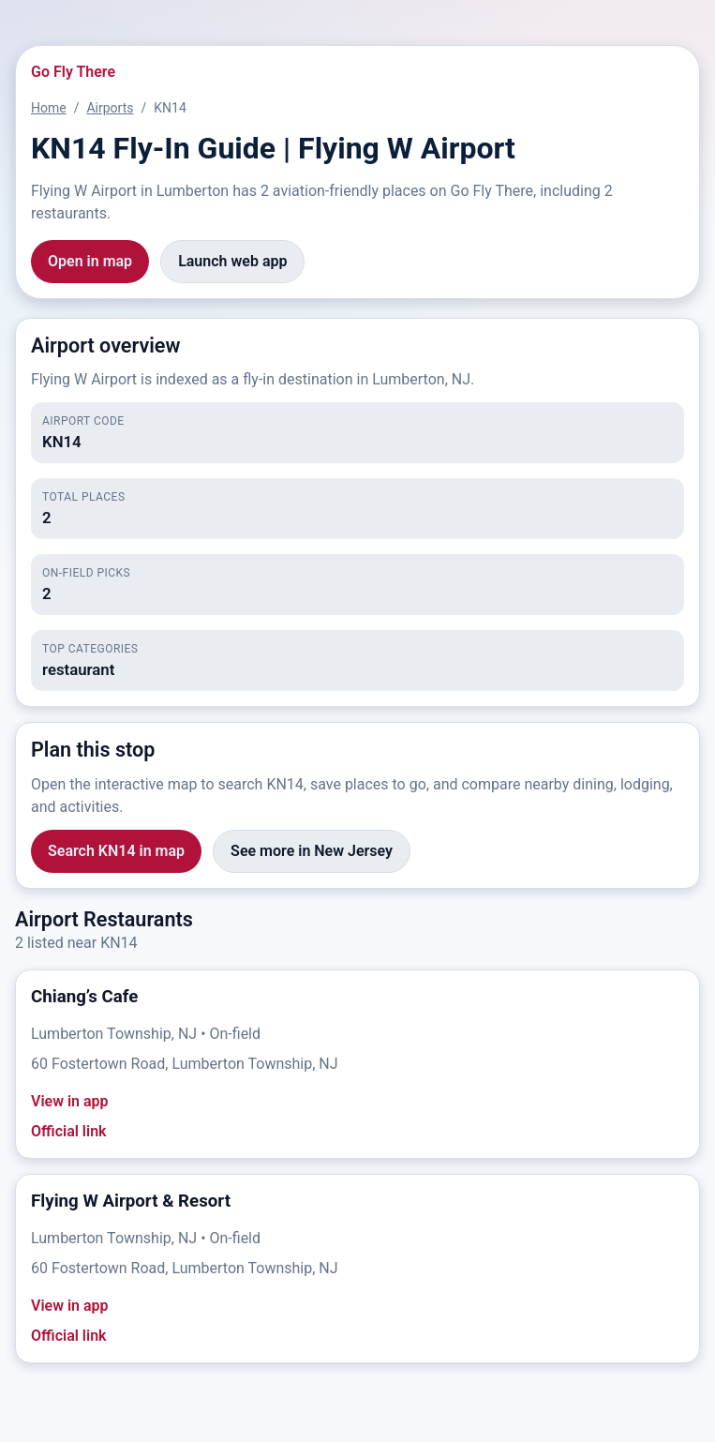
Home (49, 107)
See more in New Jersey (312, 851)
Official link (69, 1131)
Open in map (90, 261)
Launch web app (232, 261)
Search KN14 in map (116, 851)
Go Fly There (73, 72)
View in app (70, 1101)
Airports (109, 107)
